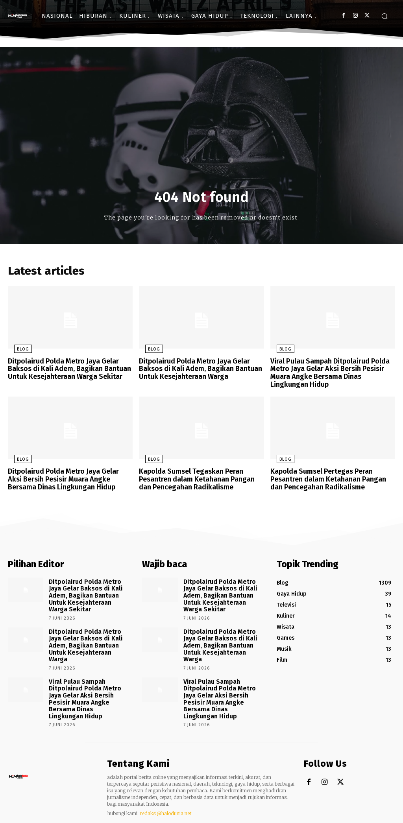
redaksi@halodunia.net (165, 784)
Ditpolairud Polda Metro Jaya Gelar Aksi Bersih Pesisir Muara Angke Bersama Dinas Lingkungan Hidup (67, 477)
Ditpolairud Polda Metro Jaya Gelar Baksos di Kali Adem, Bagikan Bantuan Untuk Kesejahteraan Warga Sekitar (65, 370)
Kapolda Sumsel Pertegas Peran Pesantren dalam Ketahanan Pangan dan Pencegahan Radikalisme (330, 477)
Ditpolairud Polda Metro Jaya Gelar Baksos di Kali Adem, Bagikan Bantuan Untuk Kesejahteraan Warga (196, 370)
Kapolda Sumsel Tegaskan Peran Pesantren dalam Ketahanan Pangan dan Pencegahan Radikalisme (199, 477)
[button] (384, 16)
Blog (17, 351)
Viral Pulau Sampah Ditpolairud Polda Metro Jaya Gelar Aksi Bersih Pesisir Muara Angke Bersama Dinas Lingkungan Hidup (330, 374)
